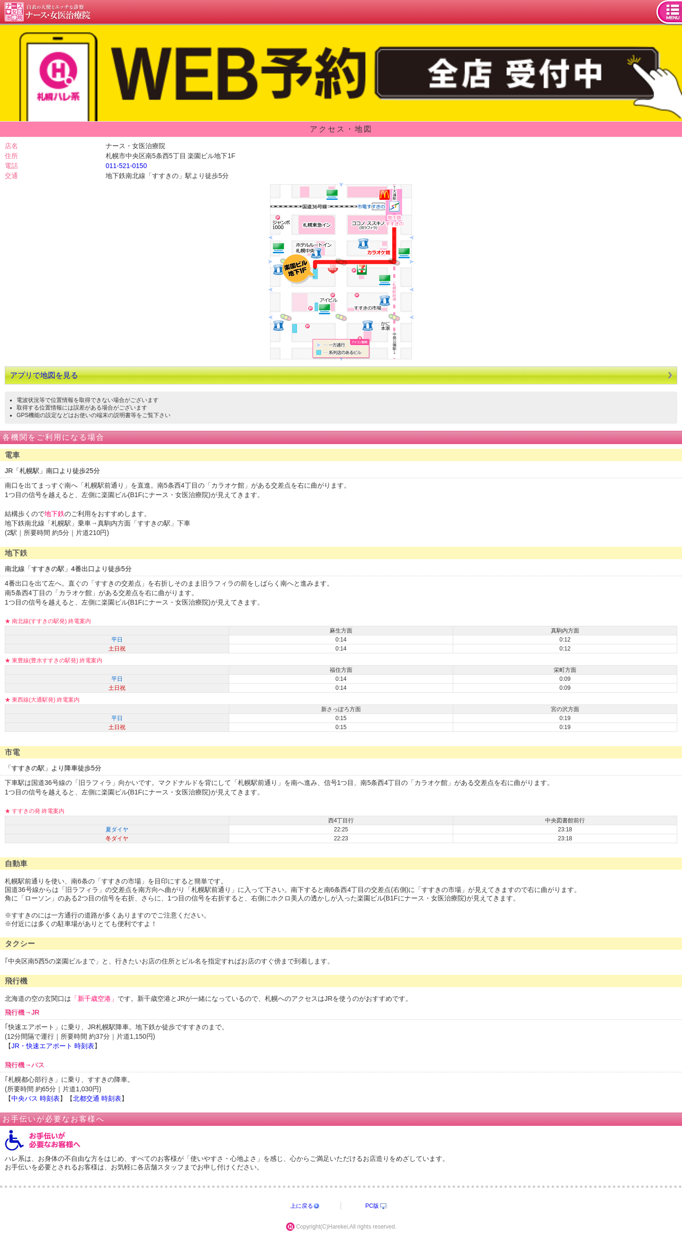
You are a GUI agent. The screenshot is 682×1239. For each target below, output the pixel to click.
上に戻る (301, 1206)
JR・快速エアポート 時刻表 (52, 1046)
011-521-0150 (126, 165)
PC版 (372, 1206)
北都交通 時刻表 (97, 1098)
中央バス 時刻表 (35, 1098)
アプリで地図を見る (44, 375)
